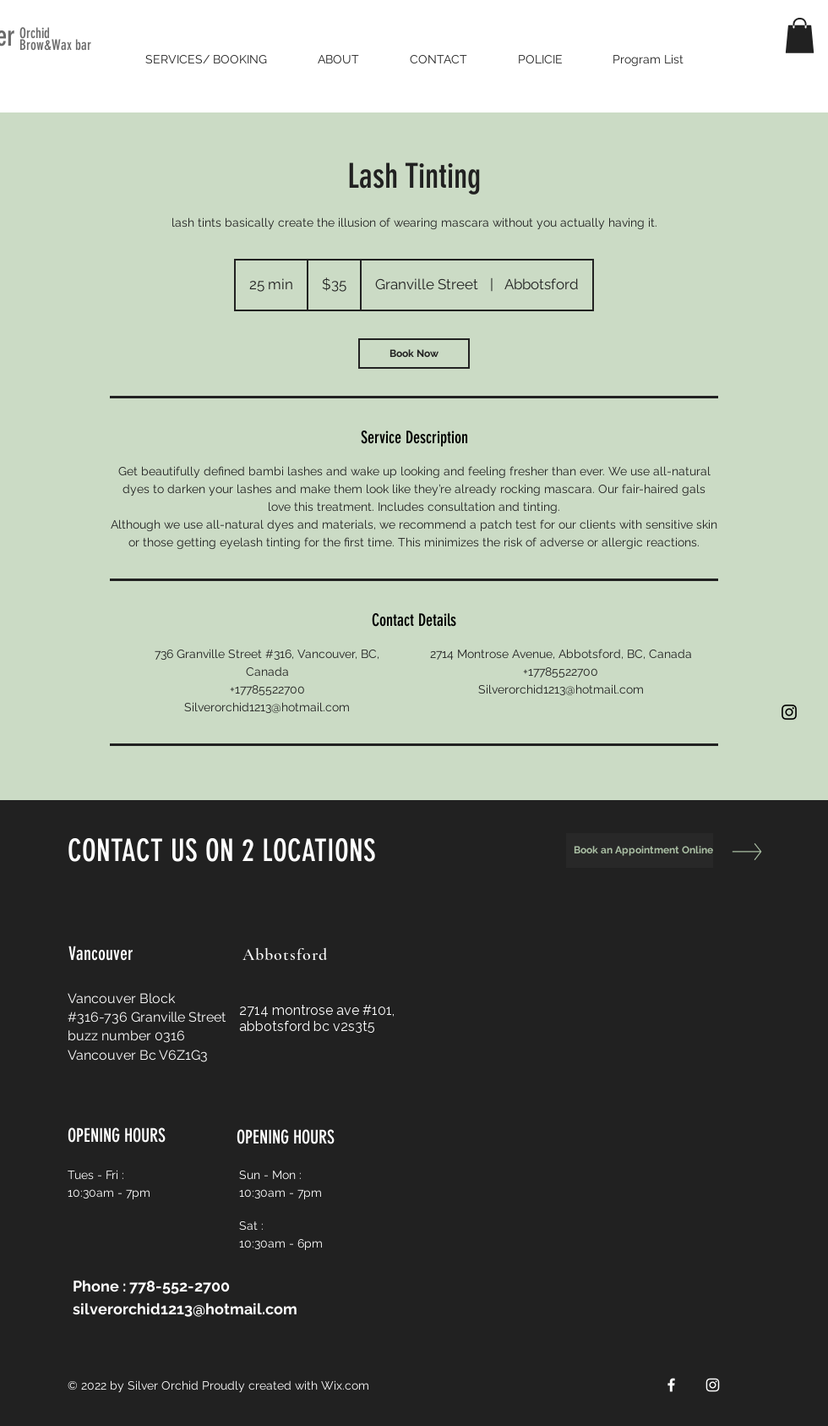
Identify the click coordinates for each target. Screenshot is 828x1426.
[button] (799, 35)
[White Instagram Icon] (713, 1385)
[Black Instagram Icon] (789, 712)
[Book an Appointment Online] (639, 850)
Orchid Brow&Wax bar (55, 39)
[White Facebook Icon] (671, 1385)
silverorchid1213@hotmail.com (185, 1309)
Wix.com (345, 1385)
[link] (414, 353)
